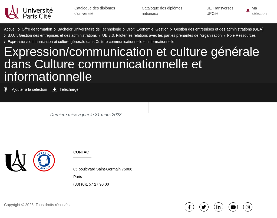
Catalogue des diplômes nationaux (162, 11)
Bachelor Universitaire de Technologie (89, 29)
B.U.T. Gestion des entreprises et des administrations (52, 35)
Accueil (10, 29)
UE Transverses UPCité (219, 11)
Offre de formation (37, 29)
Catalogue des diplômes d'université (94, 11)
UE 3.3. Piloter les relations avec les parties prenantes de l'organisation (162, 35)
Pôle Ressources (241, 35)
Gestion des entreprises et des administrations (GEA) (218, 29)
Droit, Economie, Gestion (148, 29)
